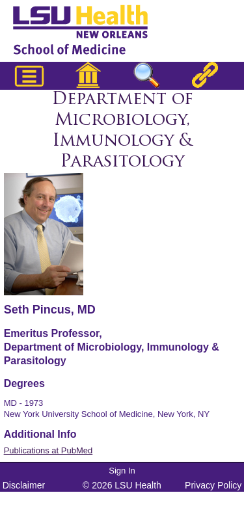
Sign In (122, 470)
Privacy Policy (213, 485)
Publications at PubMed (48, 450)
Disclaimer (24, 485)
